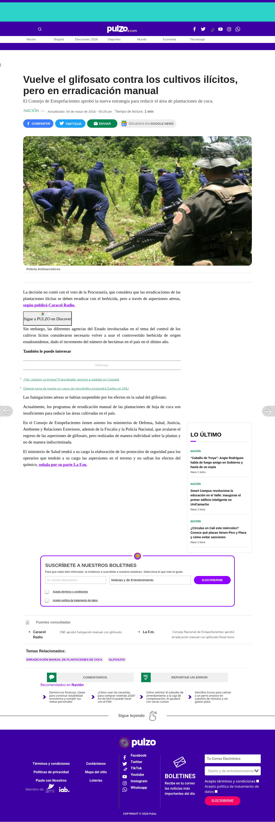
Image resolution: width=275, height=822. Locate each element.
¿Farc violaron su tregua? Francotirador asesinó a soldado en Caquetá (71, 380)
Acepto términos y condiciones (70, 592)
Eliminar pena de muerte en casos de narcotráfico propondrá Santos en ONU (76, 389)
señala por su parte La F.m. (63, 465)
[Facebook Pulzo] (194, 31)
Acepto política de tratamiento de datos (75, 600)
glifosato (117, 660)
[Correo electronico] (75, 580)
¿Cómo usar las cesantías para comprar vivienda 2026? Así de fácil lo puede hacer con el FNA (116, 697)
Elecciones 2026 (86, 39)
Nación (31, 39)
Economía (169, 39)
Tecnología (197, 39)
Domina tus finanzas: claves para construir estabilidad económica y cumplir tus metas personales (67, 697)
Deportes (114, 39)
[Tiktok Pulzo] (212, 31)
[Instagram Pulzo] (229, 31)
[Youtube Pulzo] (220, 31)
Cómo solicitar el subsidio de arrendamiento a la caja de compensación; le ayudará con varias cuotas (165, 697)
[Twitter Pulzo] (203, 31)
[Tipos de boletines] (169, 580)
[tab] (90, 678)
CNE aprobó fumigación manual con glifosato (91, 633)
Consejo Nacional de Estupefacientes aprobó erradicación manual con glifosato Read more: (203, 635)
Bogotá (59, 39)
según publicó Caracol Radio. (49, 305)
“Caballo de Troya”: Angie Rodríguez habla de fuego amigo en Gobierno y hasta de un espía (216, 463)
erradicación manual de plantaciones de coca (64, 660)
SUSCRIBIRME (212, 580)
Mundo (142, 39)
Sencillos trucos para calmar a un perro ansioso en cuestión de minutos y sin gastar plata (213, 697)
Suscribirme (222, 801)
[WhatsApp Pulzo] (237, 31)
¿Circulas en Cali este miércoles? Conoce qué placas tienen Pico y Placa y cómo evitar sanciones (218, 533)
